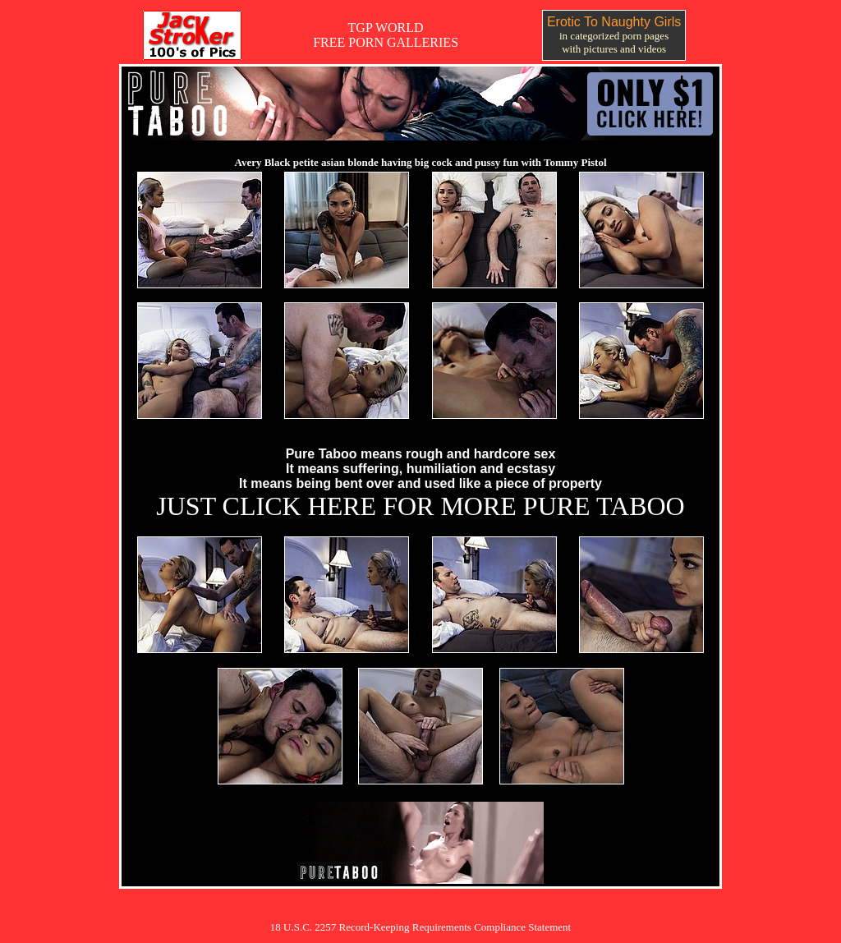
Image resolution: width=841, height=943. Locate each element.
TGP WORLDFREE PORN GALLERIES (385, 35)
